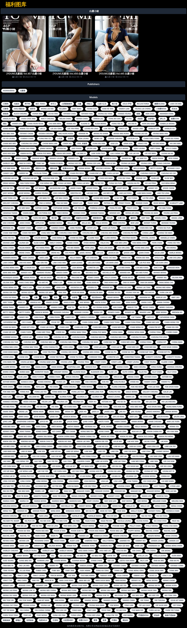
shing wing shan (174, 545)
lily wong (62, 267)
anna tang (8, 307)
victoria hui (45, 213)
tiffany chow (26, 133)
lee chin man (9, 466)
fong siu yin (174, 243)
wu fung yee (121, 595)
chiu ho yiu (8, 238)
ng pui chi (29, 521)
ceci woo (41, 322)
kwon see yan (142, 257)
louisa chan (124, 486)
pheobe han (118, 526)
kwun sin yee (101, 441)
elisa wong (100, 123)
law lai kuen (102, 461)
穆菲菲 (133, 218)
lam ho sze (102, 446)
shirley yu (170, 128)
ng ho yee (146, 516)
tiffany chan (119, 565)
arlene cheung (103, 168)
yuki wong (42, 615)
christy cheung (153, 357)
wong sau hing (108, 590)
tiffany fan (87, 113)
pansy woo (93, 203)
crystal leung (148, 238)
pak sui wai (62, 203)
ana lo (21, 302)
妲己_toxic (40, 104)
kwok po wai (126, 436)
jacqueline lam (57, 188)
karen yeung (41, 193)
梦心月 (162, 118)
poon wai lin (116, 531)
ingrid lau (8, 252)
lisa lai (104, 481)
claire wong (9, 367)
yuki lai (27, 615)
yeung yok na (132, 292)
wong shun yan (148, 590)
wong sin (167, 590)
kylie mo (118, 441)
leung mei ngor (101, 198)
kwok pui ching (145, 436)
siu (52, 555)
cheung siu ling (29, 143)
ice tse (158, 248)
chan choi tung (112, 322)
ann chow (25, 223)
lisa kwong (89, 481)
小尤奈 (59, 138)
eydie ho (134, 382)
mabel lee (39, 491)
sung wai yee (25, 560)
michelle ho (108, 272)
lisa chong (57, 481)
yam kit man (43, 600)
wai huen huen (65, 133)
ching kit (161, 342)
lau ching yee (117, 153)
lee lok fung (94, 262)
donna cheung (174, 367)
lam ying (146, 451)
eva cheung (91, 382)
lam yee (101, 451)
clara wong (110, 238)
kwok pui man (44, 153)
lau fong (71, 456)
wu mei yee (154, 595)
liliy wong (45, 267)
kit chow (70, 431)
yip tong (177, 605)
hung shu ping (27, 148)
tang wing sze (10, 287)
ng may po (142, 158)
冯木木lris (25, 168)
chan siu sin (172, 327)
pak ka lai (21, 526)
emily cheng (56, 243)
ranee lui (84, 536)
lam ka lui (119, 446)
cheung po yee (130, 233)
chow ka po (110, 352)
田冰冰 (174, 108)
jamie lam (109, 411)
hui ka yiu (8, 188)
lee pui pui (129, 262)
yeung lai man (128, 163)
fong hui (24, 392)
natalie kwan (60, 516)
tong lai (118, 570)
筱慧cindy (83, 620)
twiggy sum (105, 575)
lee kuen (56, 466)
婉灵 (64, 297)
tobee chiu (41, 570)
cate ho (150, 317)
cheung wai (29, 342)
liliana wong (149, 476)
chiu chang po (51, 347)
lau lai (123, 456)
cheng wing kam (136, 332)
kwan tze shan (27, 128)
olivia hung (142, 521)
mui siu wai (27, 516)
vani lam (60, 287)
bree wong (161, 312)
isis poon (69, 252)
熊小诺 (114, 104)
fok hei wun (137, 387)
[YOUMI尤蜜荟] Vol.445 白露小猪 (116, 73)
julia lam (159, 252)
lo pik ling (148, 198)
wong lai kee (47, 108)
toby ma (56, 570)
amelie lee (161, 297)
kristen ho (76, 193)
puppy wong (134, 531)
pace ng (175, 521)
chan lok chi (81, 327)
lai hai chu (92, 193)
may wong (127, 501)
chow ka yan (76, 238)
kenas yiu (174, 426)
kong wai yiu (87, 431)
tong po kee (115, 208)
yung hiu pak (59, 615)
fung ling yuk (96, 392)
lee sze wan (150, 153)
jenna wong (171, 411)
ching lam (147, 233)
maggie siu (136, 491)
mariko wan (58, 501)
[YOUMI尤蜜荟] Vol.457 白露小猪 (24, 73)
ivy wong (39, 188)
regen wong (154, 536)
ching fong (145, 342)
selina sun (8, 282)
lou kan (108, 267)
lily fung (132, 198)
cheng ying (155, 332)
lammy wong (162, 451)
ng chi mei (112, 516)
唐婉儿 (45, 297)
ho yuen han (70, 406)
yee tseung (159, 600)
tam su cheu (25, 163)
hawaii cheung (10, 401)
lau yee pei (52, 461)
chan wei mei (9, 143)
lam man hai (9, 451)
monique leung (10, 277)
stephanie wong (61, 208)
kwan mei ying (25, 436)
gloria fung (66, 396)
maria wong (40, 501)
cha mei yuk (71, 322)
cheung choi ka (148, 173)
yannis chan (128, 600)
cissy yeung (150, 362)
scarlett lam (176, 203)
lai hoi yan (133, 441)
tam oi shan (129, 282)
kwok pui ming (166, 436)
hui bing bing (168, 183)
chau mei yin (47, 233)
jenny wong (46, 148)
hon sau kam (148, 123)
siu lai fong (66, 555)
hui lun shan (105, 248)
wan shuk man (103, 580)
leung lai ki (9, 476)
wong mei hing (163, 287)
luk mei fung (142, 267)
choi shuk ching (169, 347)
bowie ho (129, 312)
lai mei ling (8, 446)
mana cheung (78, 496)
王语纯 (55, 620)
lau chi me (56, 456)
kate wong (57, 426)
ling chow (25, 481)
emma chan (54, 377)
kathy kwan (73, 426)
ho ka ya (121, 401)
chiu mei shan (70, 178)
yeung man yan (160, 133)
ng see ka (61, 277)
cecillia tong (40, 173)
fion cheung (69, 387)
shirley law (48, 550)
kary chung (28, 257)
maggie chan (83, 491)
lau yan (38, 461)
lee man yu (44, 198)
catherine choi (167, 317)
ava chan (117, 307)
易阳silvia (40, 168)
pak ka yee (37, 526)
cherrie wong (10, 337)
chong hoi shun (69, 352)
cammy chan (25, 228)
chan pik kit (155, 327)
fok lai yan (153, 387)
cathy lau (91, 228)
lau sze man (173, 456)
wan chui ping (66, 580)
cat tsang (136, 317)
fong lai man (64, 183)
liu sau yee (8, 486)
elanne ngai (79, 372)
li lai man (101, 476)
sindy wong (23, 555)
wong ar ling (132, 213)
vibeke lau (139, 575)
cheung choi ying (68, 233)
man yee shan (59, 496)
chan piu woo (77, 173)
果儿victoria (143, 104)
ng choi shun (129, 516)
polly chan (135, 526)
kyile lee (159, 257)
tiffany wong (158, 565)
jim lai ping (118, 416)
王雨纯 (5, 104)
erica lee (89, 377)
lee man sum (87, 466)
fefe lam (40, 387)
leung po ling (91, 128)
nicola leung (124, 521)
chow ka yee (128, 352)
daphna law (74, 367)
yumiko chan (26, 138)
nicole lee (29, 203)
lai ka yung (149, 441)
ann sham (131, 302)
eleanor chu (97, 372)
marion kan (75, 501)
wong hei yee (120, 585)
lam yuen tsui (98, 153)
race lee (123, 128)
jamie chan (75, 188)
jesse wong (39, 416)
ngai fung (90, 521)
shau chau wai (26, 282)
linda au (165, 476)
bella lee (72, 223)
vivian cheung (46, 133)
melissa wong (10, 506)
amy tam (145, 218)
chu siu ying (124, 178)
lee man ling (112, 262)
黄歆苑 (125, 620)
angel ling (177, 218)
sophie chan (41, 208)
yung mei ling (93, 615)
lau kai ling (27, 198)
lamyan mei (8, 456)
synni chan (96, 560)
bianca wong (41, 312)
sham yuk (71, 545)
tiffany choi (69, 113)
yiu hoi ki (149, 292)
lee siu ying (56, 128)
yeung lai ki (61, 605)
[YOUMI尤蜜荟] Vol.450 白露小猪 (70, 73)
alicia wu (129, 297)
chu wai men (55, 123)
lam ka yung (135, 446)
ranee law (138, 128)
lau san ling (156, 456)
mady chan (21, 158)
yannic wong (91, 600)
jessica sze (113, 252)
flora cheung (118, 387)
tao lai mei (24, 565)
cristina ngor (129, 238)
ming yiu (7, 511)
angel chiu (160, 218)
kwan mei (7, 436)
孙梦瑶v (151, 118)
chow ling (8, 357)
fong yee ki (117, 123)
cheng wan (116, 332)
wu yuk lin (8, 600)
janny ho (153, 188)
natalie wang (95, 516)
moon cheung (10, 516)
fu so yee (99, 183)
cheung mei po (98, 337)
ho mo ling (25, 406)
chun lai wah (27, 362)
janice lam (138, 188)
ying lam (128, 605)
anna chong (163, 302)
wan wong (120, 580)
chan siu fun (164, 228)
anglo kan (69, 302)
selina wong (55, 545)
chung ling (66, 362)
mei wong (142, 501)
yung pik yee (112, 615)
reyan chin (8, 540)
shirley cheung (10, 550)
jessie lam (129, 252)
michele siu (91, 272)
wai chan (22, 580)
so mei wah (24, 208)
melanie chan (159, 501)
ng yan (76, 521)
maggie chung (102, 491)
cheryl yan (129, 173)
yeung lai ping (171, 213)
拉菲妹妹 (29, 620)
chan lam (64, 327)
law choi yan (59, 262)
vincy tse (7, 580)
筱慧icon (175, 118)
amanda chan (166, 113)
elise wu (169, 178)
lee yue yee (43, 471)
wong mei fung (69, 590)
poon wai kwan (96, 531)
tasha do (39, 565)
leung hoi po (95, 471)
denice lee (106, 367)
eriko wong (9, 183)
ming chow (176, 506)
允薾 (79, 104)
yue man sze (137, 610)
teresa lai (98, 118)
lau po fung (138, 456)
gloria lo (82, 396)
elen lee (155, 178)
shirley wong (66, 550)
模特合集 (53, 168)
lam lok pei (170, 446)
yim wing (114, 605)
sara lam (24, 545)
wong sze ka (27, 292)
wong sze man (48, 595)
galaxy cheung (150, 392)
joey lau (134, 416)
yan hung (59, 600)
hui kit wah (24, 188)
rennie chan (142, 203)
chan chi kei (59, 173)
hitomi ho (107, 401)
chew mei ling (128, 342)
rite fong (173, 158)
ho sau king (158, 143)
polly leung (111, 277)
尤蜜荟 (22, 90)
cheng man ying (78, 332)
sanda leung (157, 540)
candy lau (8, 173)
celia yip (55, 322)
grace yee (142, 143)
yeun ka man (78, 292)
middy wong (85, 506)
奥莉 (55, 297)
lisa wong (77, 267)
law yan (154, 461)
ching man (177, 342)
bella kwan (139, 168)
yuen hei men (39, 218)
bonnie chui (174, 168)
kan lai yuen (173, 421)
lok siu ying (90, 486)
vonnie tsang (97, 213)
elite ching (128, 372)
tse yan (71, 575)
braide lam (145, 312)
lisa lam (118, 481)
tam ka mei (159, 560)
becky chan (148, 307)
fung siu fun (115, 183)
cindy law (116, 362)
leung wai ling (46, 476)
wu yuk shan (25, 600)
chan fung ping (133, 322)
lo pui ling (24, 486)
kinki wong (8, 128)
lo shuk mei (41, 486)
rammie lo (69, 536)
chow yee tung (57, 357)
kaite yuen (104, 421)
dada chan (41, 367)
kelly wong (141, 426)
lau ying (67, 461)
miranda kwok (73, 511)
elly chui (171, 372)
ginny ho (49, 396)
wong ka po (154, 585)
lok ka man (72, 486)
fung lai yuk (78, 392)
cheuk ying (42, 337)
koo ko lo (137, 431)
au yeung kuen (100, 307)
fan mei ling (121, 243)
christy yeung (173, 357)
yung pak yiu (45, 138)
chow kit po (164, 352)
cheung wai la (48, 342)
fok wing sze (46, 183)
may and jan (110, 501)
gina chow (8, 248)
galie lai (167, 392)
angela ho (35, 302)
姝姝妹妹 (6, 620)
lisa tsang (132, 481)
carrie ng (23, 173)
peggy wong (88, 526)
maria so (24, 501)
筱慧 (138, 113)
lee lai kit (71, 466)
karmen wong (10, 257)
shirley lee (153, 128)
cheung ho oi (60, 337)
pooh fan (7, 531)
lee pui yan (145, 262)
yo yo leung (9, 138)
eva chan (75, 382)
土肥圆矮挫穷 (67, 104)
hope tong (103, 406)
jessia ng (62, 148)
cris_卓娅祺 (82, 143)
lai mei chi (108, 193)
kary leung (139, 148)
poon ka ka (127, 277)
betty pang (8, 312)
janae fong (92, 188)
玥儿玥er (63, 108)
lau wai (7, 461)
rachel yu (25, 536)
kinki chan (41, 431)
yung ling (76, 615)
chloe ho (24, 238)
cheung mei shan (109, 233)
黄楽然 (5, 113)
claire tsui (93, 238)
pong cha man (170, 526)
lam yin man (130, 451)
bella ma (86, 223)
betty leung (156, 168)
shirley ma (8, 163)
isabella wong (167, 123)
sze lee (111, 560)
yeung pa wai (96, 292)
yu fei (129, 118)
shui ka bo (121, 550)
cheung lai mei (29, 178)
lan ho (23, 456)
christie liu (113, 357)
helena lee (62, 401)
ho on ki (132, 123)
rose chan (59, 540)
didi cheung (140, 367)
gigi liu (114, 143)
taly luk (144, 560)
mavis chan (61, 272)
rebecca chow (101, 536)
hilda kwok (25, 248)
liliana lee (131, 476)
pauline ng (77, 277)
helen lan (47, 401)
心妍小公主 (102, 104)
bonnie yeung (168, 223)
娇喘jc (18, 620)
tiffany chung (138, 565)
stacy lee (57, 282)
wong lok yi (29, 590)
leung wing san (11, 267)
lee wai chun (61, 198)
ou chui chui (160, 521)
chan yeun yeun (35, 123)
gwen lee (130, 396)
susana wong (78, 560)
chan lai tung (109, 228)
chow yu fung (77, 357)
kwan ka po (26, 153)
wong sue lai (28, 595)
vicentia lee (76, 287)
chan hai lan (152, 322)
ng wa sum (45, 521)
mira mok (55, 511)
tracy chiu (132, 208)
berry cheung (166, 307)
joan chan (144, 252)
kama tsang (120, 421)
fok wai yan (9, 392)
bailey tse (132, 307)
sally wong (108, 540)
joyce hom (107, 148)
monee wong (160, 272)
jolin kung (163, 416)
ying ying (7, 218)
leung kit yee (150, 471)
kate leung (59, 257)
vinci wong (62, 213)
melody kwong (29, 506)
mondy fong (154, 511)
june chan (88, 421)
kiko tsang (25, 431)
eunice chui (27, 382)
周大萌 (54, 218)
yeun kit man (176, 600)
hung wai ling (142, 248)
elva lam (22, 377)
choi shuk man (10, 352)
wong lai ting (143, 287)
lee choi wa (27, 466)
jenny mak (8, 416)
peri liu (103, 526)
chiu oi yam (88, 178)
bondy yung (150, 223)
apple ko (40, 223)
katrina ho (90, 426)
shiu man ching (86, 550)
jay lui (100, 252)
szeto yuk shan (127, 560)
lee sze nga (8, 471)
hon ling (89, 248)
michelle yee (67, 506)
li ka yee (118, 198)
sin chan (136, 550)
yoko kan (76, 610)
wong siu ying (105, 113)
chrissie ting (95, 357)
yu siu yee (22, 218)
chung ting (83, 362)
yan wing (74, 600)
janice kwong (153, 411)
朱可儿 (53, 104)
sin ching (151, 550)
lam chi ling (175, 257)
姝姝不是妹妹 (170, 615)
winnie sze (114, 213)
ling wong (41, 481)
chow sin (23, 357)
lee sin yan (149, 466)
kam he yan (107, 108)
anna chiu (146, 302)
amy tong (8, 302)
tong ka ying (102, 570)
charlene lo (95, 173)
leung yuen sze (67, 476)
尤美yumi (66, 218)
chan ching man (90, 322)
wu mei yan (137, 595)
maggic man (165, 198)
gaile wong (131, 392)
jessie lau (102, 416)
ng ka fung (161, 516)
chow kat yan (146, 352)
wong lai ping (10, 590)
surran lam (43, 560)
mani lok (146, 496)
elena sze (24, 243)
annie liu (23, 307)
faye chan (8, 387)
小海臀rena (161, 108)
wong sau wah (128, 590)
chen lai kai (113, 173)
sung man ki (93, 282)
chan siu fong (172, 138)
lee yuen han (60, 471)
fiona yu (102, 387)
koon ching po (154, 431)
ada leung (84, 138)
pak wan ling (70, 526)
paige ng (7, 526)
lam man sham (144, 193)
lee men (102, 466)
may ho (76, 272)
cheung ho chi (168, 173)
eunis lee (61, 382)
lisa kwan (74, 481)
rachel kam (169, 531)
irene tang (54, 411)
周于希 (27, 104)
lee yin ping (73, 128)
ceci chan (26, 322)
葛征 (5, 123)
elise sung (39, 243)
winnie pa (83, 133)
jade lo (95, 411)
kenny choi (8, 431)
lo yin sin (57, 486)
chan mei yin (128, 228)
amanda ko (145, 297)
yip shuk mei (161, 605)
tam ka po (174, 560)
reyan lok (24, 540)
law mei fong (137, 461)
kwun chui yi (46, 441)
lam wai (88, 451)
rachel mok (8, 536)
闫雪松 (114, 620)
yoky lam (91, 610)
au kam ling (122, 168)
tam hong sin (110, 282)
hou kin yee (119, 406)
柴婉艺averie (82, 218)
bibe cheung (119, 223)
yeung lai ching (143, 108)
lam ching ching (44, 446)
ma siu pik (8, 491)
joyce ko (44, 421)
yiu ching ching (43, 610)
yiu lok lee (61, 610)
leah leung (76, 262)
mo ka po (90, 511)
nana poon (29, 277)
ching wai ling (10, 347)
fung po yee (114, 392)
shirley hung (30, 550)
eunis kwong (44, 382)
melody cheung (10, 203)
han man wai (163, 396)
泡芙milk (43, 620)
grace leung (114, 396)
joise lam (147, 416)
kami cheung (155, 421)
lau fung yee (108, 456)
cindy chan (100, 362)
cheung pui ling (159, 337)
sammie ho (125, 540)
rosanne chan (42, 540)
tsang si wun (56, 163)
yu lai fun (121, 610)
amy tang (76, 108)
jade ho (82, 411)
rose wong (159, 203)
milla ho (131, 506)
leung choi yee (80, 198)
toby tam (69, 570)
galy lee (7, 396)
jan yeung (136, 411)
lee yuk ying (78, 471)
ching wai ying (30, 347)
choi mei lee (133, 347)
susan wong (60, 560)
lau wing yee (22, 461)
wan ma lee (84, 580)
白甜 (84, 297)
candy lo (41, 228)
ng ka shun (46, 277)
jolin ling (179, 416)
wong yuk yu (102, 595)
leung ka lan (114, 471)
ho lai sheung (169, 401)
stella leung (160, 555)
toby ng (40, 163)
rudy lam (74, 540)
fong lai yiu (41, 392)
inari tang (8, 411)
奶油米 (156, 615)
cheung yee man (90, 342)
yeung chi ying (10, 605)
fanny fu (165, 382)
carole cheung (87, 317)
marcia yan (162, 496)
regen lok (137, 536)
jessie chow (168, 188)
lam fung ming (84, 446)
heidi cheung (29, 401)
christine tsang (132, 357)
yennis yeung (124, 113)
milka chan (65, 118)
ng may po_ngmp (11, 521)
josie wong (24, 193)
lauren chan (83, 461)
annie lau (17, 123)
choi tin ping (49, 352)
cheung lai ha (10, 178)
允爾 (35, 297)
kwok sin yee (9, 441)
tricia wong (56, 575)
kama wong (137, 421)
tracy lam (22, 575)
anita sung (100, 302)
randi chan (82, 118)
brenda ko (177, 312)
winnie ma (107, 287)
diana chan (122, 367)
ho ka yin (135, 401)
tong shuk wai (156, 570)
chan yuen (26, 332)
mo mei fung (142, 272)
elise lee (113, 372)
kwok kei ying (107, 436)
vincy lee (166, 575)
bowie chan (113, 312)
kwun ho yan (64, 441)
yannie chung (110, 600)
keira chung (123, 426)
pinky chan (93, 277)
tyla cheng (122, 575)
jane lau (107, 188)
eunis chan (72, 243)
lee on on (116, 466)
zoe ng (25, 297)
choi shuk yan (30, 352)
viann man (28, 213)
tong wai (173, 570)
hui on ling (123, 248)
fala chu (105, 243)
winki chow (169, 580)
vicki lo (153, 575)
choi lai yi (116, 347)
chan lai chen (47, 327)
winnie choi (25, 585)
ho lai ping (150, 183)
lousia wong (142, 486)
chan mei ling (100, 327)
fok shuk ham (171, 387)
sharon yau (106, 545)
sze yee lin (79, 208)
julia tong (72, 421)
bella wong (102, 223)
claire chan (167, 362)
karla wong (175, 252)
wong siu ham (10, 595)
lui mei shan (124, 267)
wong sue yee (74, 163)
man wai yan (9, 272)
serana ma (8, 208)
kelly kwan (75, 257)
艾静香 (5, 108)
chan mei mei (118, 327)
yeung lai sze (141, 133)
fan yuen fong (27, 183)
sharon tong (88, 545)
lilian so (116, 476)
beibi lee (98, 138)
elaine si (85, 123)
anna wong (84, 168)
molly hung (137, 511)
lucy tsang (159, 486)
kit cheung (92, 257)
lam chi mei (175, 104)
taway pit (53, 565)
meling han (177, 501)
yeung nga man (96, 605)
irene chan (24, 252)
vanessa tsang (10, 213)
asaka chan (57, 307)
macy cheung (47, 118)
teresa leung (86, 565)
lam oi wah (26, 451)
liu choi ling (149, 481)
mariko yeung (44, 272)
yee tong (144, 600)
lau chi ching (39, 456)
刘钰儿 (89, 104)
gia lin (20, 396)
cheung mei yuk (118, 337)
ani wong (84, 302)
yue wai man (9, 168)
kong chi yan (109, 257)
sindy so (7, 555)
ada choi (150, 113)
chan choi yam (28, 118)
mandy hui (26, 272)
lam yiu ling (163, 193)
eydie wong (89, 243)
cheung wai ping (68, 342)
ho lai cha (151, 401)
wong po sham (101, 133)
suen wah (176, 555)
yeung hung (29, 605)
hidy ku (92, 401)
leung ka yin (132, 471)
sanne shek (8, 545)
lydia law (175, 486)
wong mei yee (88, 590)
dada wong (57, 367)
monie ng (126, 158)
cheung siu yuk (10, 342)
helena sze (78, 401)
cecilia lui (133, 138)
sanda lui (174, 540)
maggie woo (38, 158)
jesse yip (54, 416)
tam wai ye (8, 565)
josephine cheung (25, 421)
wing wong (151, 580)
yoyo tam (106, 610)
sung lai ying (74, 282)
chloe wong (40, 238)
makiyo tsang (40, 496)
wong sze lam (93, 163)
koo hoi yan (9, 153)
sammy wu (140, 540)
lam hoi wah (25, 262)
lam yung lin (9, 198)
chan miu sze (146, 228)
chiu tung (83, 347)
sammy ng (162, 277)
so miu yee (97, 555)
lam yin (114, 451)
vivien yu (92, 287)
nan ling (43, 516)
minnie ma (125, 272)
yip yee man (8, 610)
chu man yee (9, 362)
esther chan (150, 377)
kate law (44, 257)
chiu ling (68, 347)
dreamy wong (61, 372)
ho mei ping (8, 406)
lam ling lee (153, 446)
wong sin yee (9, 292)
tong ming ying (136, 570)
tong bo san (114, 118)
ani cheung (8, 223)
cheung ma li (88, 233)
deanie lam (8, 243)
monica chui (110, 158)
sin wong (166, 550)
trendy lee (148, 208)
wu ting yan (171, 595)
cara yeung (75, 228)
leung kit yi (168, 471)
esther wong (9, 382)
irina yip (69, 411)
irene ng (55, 252)
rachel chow (152, 531)
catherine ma (9, 322)
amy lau (175, 297)
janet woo (122, 188)
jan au (122, 411)
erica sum (103, 377)
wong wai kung (121, 133)
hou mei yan (136, 406)
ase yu (71, 307)
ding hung (156, 367)
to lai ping (25, 570)
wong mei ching (48, 590)
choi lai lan (100, 347)
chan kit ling (28, 327)
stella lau (143, 555)
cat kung (121, 317)
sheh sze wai (123, 545)
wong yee (86, 595)
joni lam (7, 421)
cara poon (54, 317)
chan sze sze (9, 332)
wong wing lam (68, 595)
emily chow (38, 377)
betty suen (24, 312)
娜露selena (159, 104)
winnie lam (41, 585)
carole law (105, 317)
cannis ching (57, 228)
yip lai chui (144, 605)
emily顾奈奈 (19, 108)
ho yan (55, 406)
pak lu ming (45, 203)
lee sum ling (162, 262)
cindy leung (133, 362)
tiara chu (102, 565)
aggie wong (113, 297)
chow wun (39, 357)
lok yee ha (109, 128)
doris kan (25, 372)
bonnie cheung (61, 312)
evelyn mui (119, 382)
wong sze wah (46, 292)
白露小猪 (17, 76)
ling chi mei (9, 481)
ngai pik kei (106, 521)
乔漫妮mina (143, 615)
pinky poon (124, 203)
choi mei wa (150, 347)
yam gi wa (110, 163)
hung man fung (174, 406)
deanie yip (141, 178)
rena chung (171, 536)
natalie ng (77, 516)
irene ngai (38, 411)
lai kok (164, 441)
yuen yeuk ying (10, 615)
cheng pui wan (98, 332)
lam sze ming (72, 451)
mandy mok (130, 496)
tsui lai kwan (44, 287)
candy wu (23, 317)
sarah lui (38, 545)
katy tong (155, 148)
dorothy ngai (42, 372)
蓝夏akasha (68, 168)
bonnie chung (82, 312)
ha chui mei (145, 396)
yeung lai (45, 605)
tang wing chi (166, 282)
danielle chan (168, 238)
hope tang (87, 406)
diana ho (71, 123)
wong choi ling (100, 585)
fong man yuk (59, 392)
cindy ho (67, 143)
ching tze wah (165, 233)
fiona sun (92, 108)
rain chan (40, 536)
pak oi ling (52, 526)
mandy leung (56, 158)
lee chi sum (168, 461)
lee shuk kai (133, 466)
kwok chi (125, 257)
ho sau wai (175, 143)
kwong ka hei (27, 441)
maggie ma (120, 491)
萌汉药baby (97, 297)
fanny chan (150, 382)
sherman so (154, 545)
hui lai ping (9, 148)
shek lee (139, 545)
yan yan (62, 292)
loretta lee (93, 267)
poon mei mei (42, 531)
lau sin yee (42, 262)
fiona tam (37, 113)
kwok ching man (66, 436)
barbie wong (55, 223)
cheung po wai (138, 337)
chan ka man (9, 327)
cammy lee (8, 317)
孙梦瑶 (74, 297)
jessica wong (70, 416)
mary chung (93, 501)
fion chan (157, 243)
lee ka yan (53, 113)
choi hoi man (106, 178)
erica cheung (72, 377)
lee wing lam (25, 471)
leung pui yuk (27, 476)
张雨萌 (70, 138)
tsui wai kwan (88, 575)
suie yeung (8, 560)
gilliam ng (34, 396)
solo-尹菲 (127, 104)
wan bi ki (49, 580)
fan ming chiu (140, 243)
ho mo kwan (73, 248)
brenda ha (8, 228)
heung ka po (133, 183)
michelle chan (91, 158)
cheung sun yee (50, 178)
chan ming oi (136, 327)
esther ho (167, 377)
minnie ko (22, 511)
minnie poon (39, 511)
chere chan (171, 332)
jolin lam (91, 148)
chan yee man (29, 233)
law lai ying (120, 461)
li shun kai (29, 267)
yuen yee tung (172, 610)
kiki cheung (59, 193)
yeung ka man (151, 213)
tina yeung (8, 570)
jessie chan (87, 416)
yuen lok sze (166, 292)
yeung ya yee (114, 292)
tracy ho (7, 575)
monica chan (172, 511)
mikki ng (116, 506)
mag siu (68, 491)
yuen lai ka (154, 610)
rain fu (54, 536)
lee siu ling (166, 466)
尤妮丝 (16, 104)
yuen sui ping (9, 297)
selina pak (177, 277)
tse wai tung (165, 208)
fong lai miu (83, 183)
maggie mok (174, 267)
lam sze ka (55, 451)
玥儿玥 (109, 218)
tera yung (69, 565)
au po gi (84, 307)
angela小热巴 (9, 118)
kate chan (26, 426)
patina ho (109, 203)
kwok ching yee (87, 436)
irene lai (23, 411)
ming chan (160, 506)
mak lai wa (171, 491)
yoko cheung (163, 163)
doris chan (8, 372)
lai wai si (81, 153)
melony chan (49, 506)
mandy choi (114, 496)
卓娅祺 (140, 118)
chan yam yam (10, 233)
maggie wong (153, 491)
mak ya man (22, 496)
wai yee (35, 580)
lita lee (6, 158)
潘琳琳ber (97, 218)
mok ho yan (106, 511)
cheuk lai (26, 337)
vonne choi (79, 213)
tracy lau (27, 287)
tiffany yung (176, 565)
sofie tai (111, 555)
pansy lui (77, 203)
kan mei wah (9, 426)
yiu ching (24, 610)
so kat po (43, 282)
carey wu (69, 317)
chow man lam (50, 143)
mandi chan (96, 496)
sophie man (126, 555)
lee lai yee (134, 153)
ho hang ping (42, 248)
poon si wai (59, 531)
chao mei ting (43, 332)
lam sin (41, 451)
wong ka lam (124, 287)
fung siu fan (99, 143)
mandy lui (73, 158)
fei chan (54, 387)
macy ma (158, 267)
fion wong (86, 387)
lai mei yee (25, 446)
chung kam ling (47, 362)
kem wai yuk (158, 426)
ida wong (171, 248)
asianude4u (8, 90)
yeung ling (146, 163)
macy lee (54, 491)
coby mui (25, 367)
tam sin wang (147, 282)
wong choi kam (79, 585)
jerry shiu (23, 416)
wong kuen (171, 585)
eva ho (105, 382)
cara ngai (39, 317)
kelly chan (171, 148)
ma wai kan (23, 491)
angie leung (52, 302)
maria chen (8, 501)
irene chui (41, 252)
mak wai (7, 496)
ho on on (41, 406)
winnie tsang (59, 585)
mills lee (145, 506)
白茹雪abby (68, 620)
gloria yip (97, 396)
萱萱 (95, 620)
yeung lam (78, 605)
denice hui (91, 367)
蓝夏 (104, 620)
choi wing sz (58, 238)
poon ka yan (24, 531)
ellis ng (143, 372)
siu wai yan (8, 133)
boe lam (135, 223)
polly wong (152, 526)
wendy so (136, 580)
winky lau (8, 585)
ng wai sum (61, 521)
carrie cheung (115, 138)
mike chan (102, 506)
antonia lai (40, 307)
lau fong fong (89, 456)
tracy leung (39, 575)
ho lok (58, 248)
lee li (42, 128)
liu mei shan (168, 481)
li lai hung (85, 476)
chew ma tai (109, 342)
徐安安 (32, 108)
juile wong (122, 148)
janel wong (85, 252)
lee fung (42, 466)
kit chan (56, 431)
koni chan (104, 431)
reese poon (157, 158)
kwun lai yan (83, 441)
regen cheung (120, 536)
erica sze (118, 377)
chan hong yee (172, 322)
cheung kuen (78, 337)
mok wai (121, 511)
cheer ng (60, 332)
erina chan (133, 377)
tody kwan (85, 570)
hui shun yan (154, 406)
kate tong (41, 426)
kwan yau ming (45, 436)
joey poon (76, 148)
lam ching (8, 262)
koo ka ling (120, 431)
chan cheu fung (151, 138)
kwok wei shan (64, 153)
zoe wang (128, 615)
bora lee (98, 312)
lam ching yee (65, 446)
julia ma (58, 421)
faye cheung (24, 387)
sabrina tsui (91, 540)
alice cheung (20, 113)
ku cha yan (172, 431)
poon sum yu (77, 531)
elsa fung (8, 377)
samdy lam (124, 108)
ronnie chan (145, 277)
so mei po (81, 555)
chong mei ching (91, 352)
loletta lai (107, 486)
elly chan (157, 372)
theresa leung (97, 208)
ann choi (116, 302)
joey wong (8, 193)
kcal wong (106, 426)
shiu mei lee (105, 550)
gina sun (128, 143)
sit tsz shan (40, 555)
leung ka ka (167, 153)
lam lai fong (125, 193)
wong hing (137, 585)
